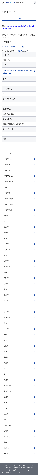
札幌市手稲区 (8, 204)
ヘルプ (33, 465)
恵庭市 (6, 323)
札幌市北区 (8, 165)
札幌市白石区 (8, 176)
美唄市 (6, 278)
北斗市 (6, 329)
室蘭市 (6, 227)
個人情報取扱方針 (19, 467)
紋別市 (6, 284)
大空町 (6, 403)
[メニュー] (4, 2)
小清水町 (7, 448)
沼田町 (6, 346)
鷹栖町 (6, 352)
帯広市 (6, 238)
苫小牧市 (7, 267)
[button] (35, 2)
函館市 (6, 216)
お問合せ (30, 467)
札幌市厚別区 (8, 199)
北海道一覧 (8, 153)
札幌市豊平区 (8, 182)
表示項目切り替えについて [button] (13, 46)
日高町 (6, 414)
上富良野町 (8, 386)
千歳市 (6, 295)
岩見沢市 (7, 250)
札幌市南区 (8, 187)
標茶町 (6, 431)
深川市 (6, 312)
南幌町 (6, 442)
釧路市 (6, 233)
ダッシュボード (14, 470)
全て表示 (25, 51)
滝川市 (6, 301)
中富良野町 (8, 391)
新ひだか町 (8, 425)
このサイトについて (9, 465)
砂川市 (6, 306)
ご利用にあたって (23, 465)
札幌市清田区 (8, 210)
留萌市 (6, 261)
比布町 (6, 369)
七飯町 (6, 335)
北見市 (6, 244)
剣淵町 (6, 397)
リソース (19, 18)
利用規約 (8, 467)
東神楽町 (7, 357)
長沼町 (6, 340)
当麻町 (6, 363)
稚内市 (6, 272)
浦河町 (6, 420)
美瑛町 (6, 380)
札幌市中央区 (8, 159)
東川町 (6, 374)
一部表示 (19, 51)
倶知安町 (7, 454)
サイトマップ (25, 470)
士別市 (6, 289)
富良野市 (7, 318)
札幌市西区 (8, 193)
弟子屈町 (7, 437)
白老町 (6, 408)
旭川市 (6, 221)
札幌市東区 (8, 170)
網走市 (6, 255)
